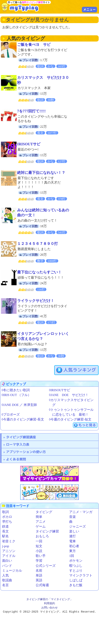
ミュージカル (12, 570)
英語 (39, 580)
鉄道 (5, 526)
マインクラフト (80, 575)
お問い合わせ (49, 608)
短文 (39, 546)
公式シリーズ (46, 566)
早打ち (7, 522)
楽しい (74, 531)
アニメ (41, 522)
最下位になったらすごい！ (39, 272)
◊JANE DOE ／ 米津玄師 (19, 405)
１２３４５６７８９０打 (37, 244)
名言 (5, 585)
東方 (72, 551)
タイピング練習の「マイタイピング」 (49, 599)
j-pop (5, 546)
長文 (5, 531)
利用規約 (49, 603)
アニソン (8, 551)
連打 (72, 536)
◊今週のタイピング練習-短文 (70, 419)
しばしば (75, 580)
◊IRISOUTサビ (59, 390)
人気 (5, 575)
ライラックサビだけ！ (35, 301)
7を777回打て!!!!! (31, 111)
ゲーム (41, 526)
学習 (39, 561)
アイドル (8, 556)
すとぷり (75, 570)
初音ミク (8, 541)
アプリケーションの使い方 (26, 451)
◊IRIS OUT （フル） (16, 395)
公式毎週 (42, 585)
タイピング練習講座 (21, 437)
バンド (7, 566)
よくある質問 (16, 459)
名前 (39, 570)
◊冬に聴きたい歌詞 (16, 390)
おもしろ (42, 536)
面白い (7, 561)
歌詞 (5, 512)
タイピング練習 (47, 531)
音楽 (72, 517)
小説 (39, 551)
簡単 (39, 517)
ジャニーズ (77, 526)
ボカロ (7, 517)
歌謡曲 (7, 580)
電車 (72, 541)
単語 (39, 575)
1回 (71, 556)
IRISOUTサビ (28, 144)
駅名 (5, 536)
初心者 (74, 546)
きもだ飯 (75, 585)
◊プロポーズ (11, 414)
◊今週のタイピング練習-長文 (23, 419)
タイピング (44, 512)
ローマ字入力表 (17, 444)
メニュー (89, 9)
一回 (39, 541)
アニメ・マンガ (80, 512)
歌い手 (41, 556)
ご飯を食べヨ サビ (33, 44)
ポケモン (75, 561)
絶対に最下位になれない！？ (41, 173)
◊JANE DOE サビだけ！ (68, 395)
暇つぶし (75, 566)
